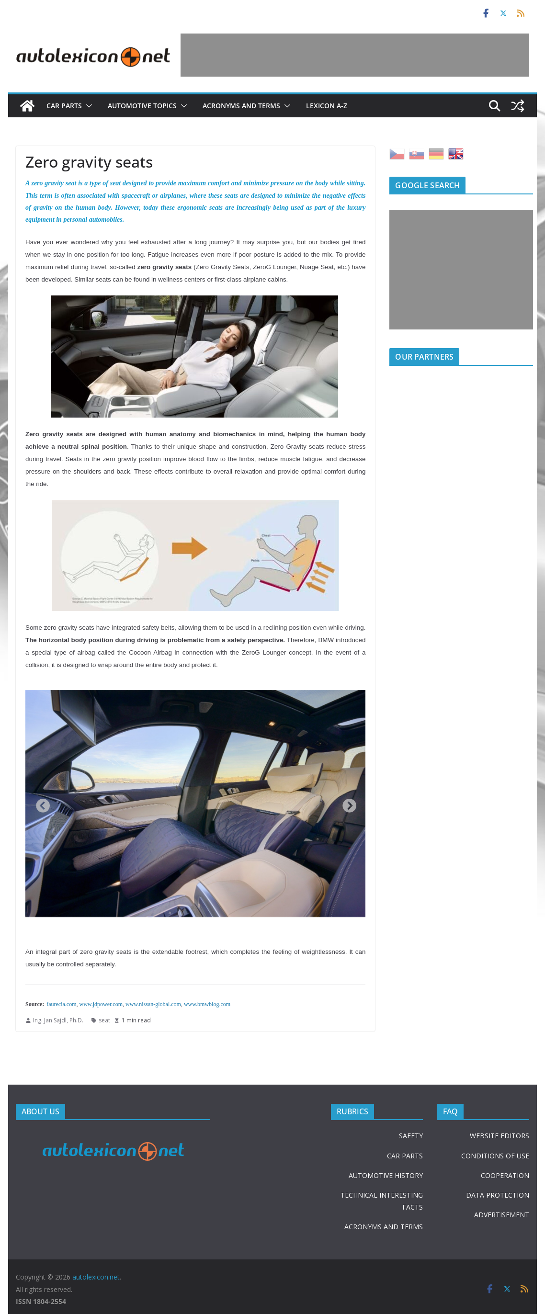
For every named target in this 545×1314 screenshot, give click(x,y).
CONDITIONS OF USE (495, 1155)
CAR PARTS (405, 1155)
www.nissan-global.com (153, 1004)
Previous (40, 803)
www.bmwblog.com (207, 1004)
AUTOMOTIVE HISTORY (386, 1175)
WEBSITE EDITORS (499, 1135)
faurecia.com (61, 1004)
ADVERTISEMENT (501, 1214)
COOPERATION (505, 1175)
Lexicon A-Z (326, 105)
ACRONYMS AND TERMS (383, 1226)
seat (104, 1020)
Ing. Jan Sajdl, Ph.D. (58, 1020)
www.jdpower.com (101, 1004)
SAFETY (411, 1135)
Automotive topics (142, 105)
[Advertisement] (355, 55)
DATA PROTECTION (497, 1195)
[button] (87, 106)
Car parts (64, 105)
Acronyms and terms (241, 105)
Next (346, 803)
